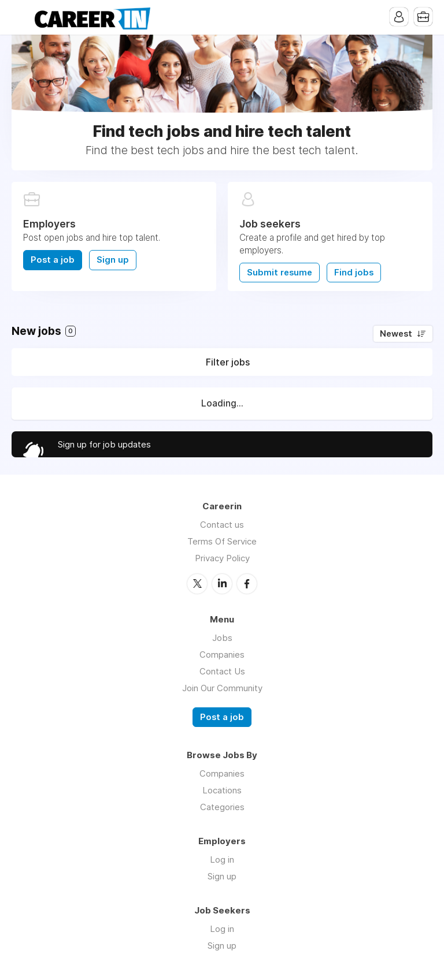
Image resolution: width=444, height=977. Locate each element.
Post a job (53, 260)
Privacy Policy (222, 558)
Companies (222, 654)
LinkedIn (222, 584)
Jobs (222, 637)
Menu (20, 17)
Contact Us (222, 671)
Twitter (197, 584)
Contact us (222, 524)
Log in (222, 859)
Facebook (247, 584)
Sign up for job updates (104, 444)
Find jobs (353, 272)
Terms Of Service (222, 541)
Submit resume (279, 272)
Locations (222, 790)
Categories (222, 806)
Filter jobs (228, 362)
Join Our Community (222, 688)
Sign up (113, 260)
